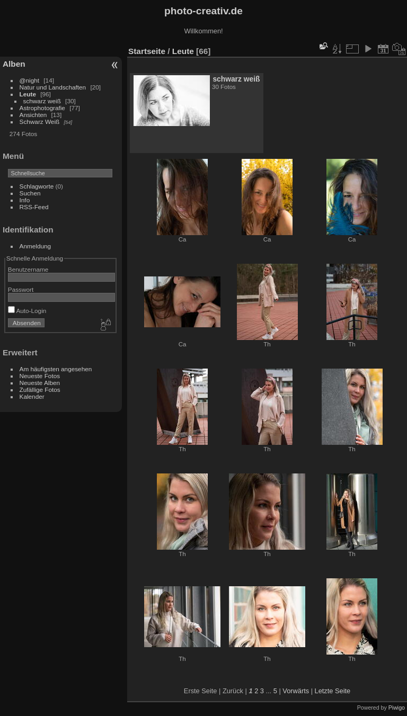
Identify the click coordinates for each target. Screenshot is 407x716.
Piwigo (396, 707)
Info (25, 199)
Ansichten (33, 114)
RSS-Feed (34, 206)
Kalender (32, 396)
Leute (28, 94)
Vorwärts (295, 691)
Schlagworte (37, 186)
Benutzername (28, 269)
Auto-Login (27, 310)
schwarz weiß (42, 100)
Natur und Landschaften (53, 87)
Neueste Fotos (40, 375)
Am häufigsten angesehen (56, 368)
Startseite (146, 51)
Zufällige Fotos (40, 389)
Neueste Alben (40, 382)
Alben (14, 63)
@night (29, 80)
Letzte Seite (333, 691)
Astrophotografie (42, 107)
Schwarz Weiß (40, 121)
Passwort (20, 289)
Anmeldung (35, 246)
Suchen (30, 193)
